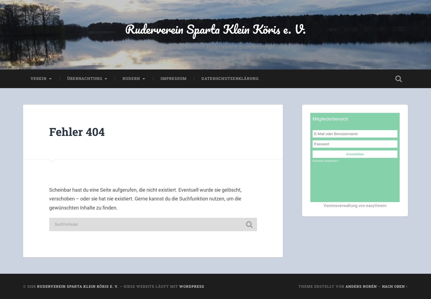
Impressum (174, 78)
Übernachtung (84, 78)
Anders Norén (361, 286)
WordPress (191, 286)
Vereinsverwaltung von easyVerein (355, 205)
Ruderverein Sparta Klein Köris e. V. (215, 29)
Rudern (131, 78)
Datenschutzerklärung (230, 78)
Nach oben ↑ (395, 286)
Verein (39, 78)
